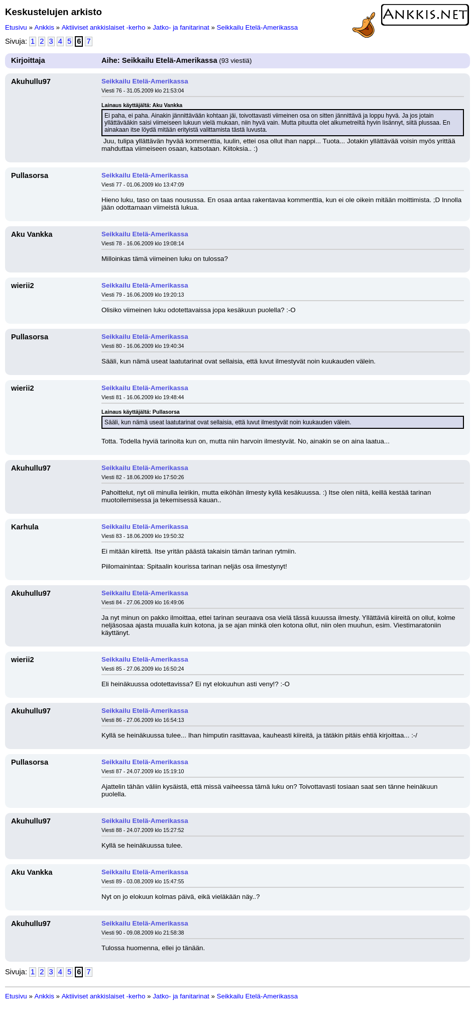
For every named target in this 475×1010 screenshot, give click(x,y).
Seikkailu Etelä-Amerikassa (257, 27)
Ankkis (44, 27)
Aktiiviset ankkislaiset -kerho (104, 27)
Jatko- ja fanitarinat (181, 27)
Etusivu (16, 27)
